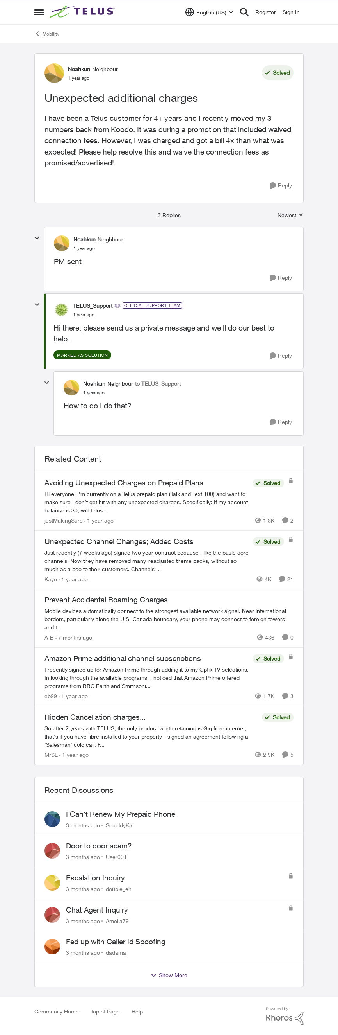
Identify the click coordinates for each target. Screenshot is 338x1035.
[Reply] (281, 185)
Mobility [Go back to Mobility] (46, 34)
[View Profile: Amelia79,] (52, 915)
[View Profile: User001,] (52, 851)
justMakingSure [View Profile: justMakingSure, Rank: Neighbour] (63, 520)
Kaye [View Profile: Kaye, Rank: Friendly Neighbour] (50, 578)
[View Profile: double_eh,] (52, 883)
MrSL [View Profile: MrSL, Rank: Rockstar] (51, 754)
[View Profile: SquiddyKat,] (52, 819)
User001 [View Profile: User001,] (116, 857)
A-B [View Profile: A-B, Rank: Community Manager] (49, 637)
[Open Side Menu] (39, 12)
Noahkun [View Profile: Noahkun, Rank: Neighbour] (79, 69)
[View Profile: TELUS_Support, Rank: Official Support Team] (61, 310)
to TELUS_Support (158, 383)
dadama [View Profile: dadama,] (116, 952)
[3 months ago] (83, 825)
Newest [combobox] (291, 215)
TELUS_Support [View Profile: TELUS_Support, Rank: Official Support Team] (92, 305)
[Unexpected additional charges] (84, 248)
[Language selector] (209, 12)
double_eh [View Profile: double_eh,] (119, 889)
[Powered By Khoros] (285, 1016)
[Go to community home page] (83, 12)
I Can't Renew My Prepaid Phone (120, 814)
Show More (169, 975)
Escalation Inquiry (95, 877)
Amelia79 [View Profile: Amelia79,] (117, 920)
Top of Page (105, 1011)
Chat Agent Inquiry (97, 910)
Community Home (56, 1011)
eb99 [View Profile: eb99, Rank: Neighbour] (50, 696)
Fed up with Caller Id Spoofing (115, 941)
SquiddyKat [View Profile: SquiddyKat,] (120, 824)
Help (137, 1011)
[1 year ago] (99, 520)
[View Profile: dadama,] (52, 946)
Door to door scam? (99, 845)
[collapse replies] (37, 238)
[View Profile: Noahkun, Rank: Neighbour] (54, 73)
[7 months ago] (73, 637)
